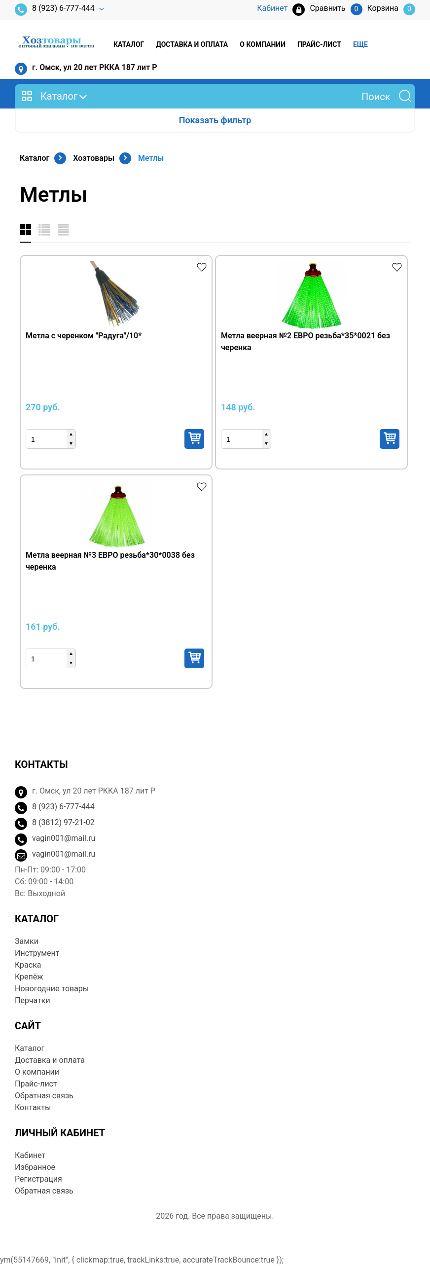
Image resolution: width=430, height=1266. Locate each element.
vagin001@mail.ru (63, 838)
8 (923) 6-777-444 (55, 9)
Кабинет (30, 1155)
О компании (263, 44)
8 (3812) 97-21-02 (63, 822)
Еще (360, 44)
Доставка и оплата (192, 44)
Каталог (128, 44)
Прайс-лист (319, 44)
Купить (194, 439)
